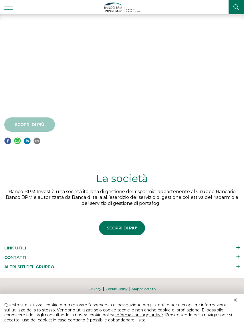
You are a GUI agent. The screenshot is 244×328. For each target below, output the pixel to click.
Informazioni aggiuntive (139, 314)
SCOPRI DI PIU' (122, 228)
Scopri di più (26, 124)
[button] (236, 7)
